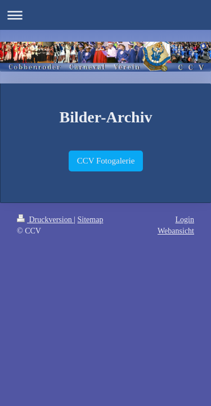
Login (185, 219)
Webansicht (176, 231)
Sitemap (91, 219)
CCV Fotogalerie (106, 160)
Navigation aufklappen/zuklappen (105, 15)
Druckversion (45, 219)
